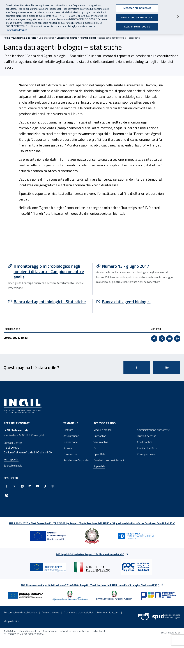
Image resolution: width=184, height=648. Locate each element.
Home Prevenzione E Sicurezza (20, 37)
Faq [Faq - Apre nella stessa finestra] (95, 448)
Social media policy (170, 632)
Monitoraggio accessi (108, 612)
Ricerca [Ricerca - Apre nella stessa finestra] (67, 448)
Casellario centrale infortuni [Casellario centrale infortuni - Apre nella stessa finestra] (108, 460)
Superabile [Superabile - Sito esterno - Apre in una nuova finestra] (99, 466)
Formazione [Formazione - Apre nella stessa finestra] (70, 454)
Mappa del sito (11, 621)
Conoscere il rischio (67, 37)
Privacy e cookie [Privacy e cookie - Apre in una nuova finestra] (146, 454)
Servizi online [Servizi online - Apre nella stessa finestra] (100, 442)
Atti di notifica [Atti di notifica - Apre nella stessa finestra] (144, 442)
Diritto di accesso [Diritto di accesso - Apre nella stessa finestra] (146, 436)
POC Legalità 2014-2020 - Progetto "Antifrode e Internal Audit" (90, 554)
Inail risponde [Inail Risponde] (11, 459)
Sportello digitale (13, 465)
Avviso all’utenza (50, 612)
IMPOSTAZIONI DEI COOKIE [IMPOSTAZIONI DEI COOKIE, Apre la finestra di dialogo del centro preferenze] (137, 7)
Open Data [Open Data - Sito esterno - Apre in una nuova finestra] (99, 454)
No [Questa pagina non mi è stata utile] (167, 367)
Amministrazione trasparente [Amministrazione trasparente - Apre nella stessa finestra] (153, 430)
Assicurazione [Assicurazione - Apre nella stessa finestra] (71, 436)
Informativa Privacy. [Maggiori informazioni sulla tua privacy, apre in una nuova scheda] (17, 28)
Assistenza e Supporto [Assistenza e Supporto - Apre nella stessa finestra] (76, 460)
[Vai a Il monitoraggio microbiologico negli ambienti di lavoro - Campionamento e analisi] (48, 271)
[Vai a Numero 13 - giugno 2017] (136, 266)
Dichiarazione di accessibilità (78, 612)
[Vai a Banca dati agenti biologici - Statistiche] (48, 301)
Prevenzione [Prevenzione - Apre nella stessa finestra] (70, 442)
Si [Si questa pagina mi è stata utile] (137, 367)
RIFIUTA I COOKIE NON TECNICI (137, 16)
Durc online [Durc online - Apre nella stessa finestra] (99, 436)
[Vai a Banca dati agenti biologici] (136, 301)
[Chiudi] (178, 15)
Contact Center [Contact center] (13, 442)
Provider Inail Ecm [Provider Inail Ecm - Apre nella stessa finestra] (147, 448)
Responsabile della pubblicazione (20, 612)
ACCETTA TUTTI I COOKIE (137, 25)
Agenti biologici (88, 37)
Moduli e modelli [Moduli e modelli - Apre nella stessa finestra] (102, 430)
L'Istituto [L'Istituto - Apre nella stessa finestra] (68, 430)
